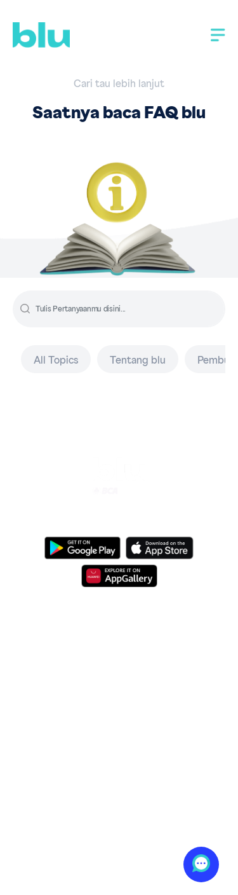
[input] (128, 308)
